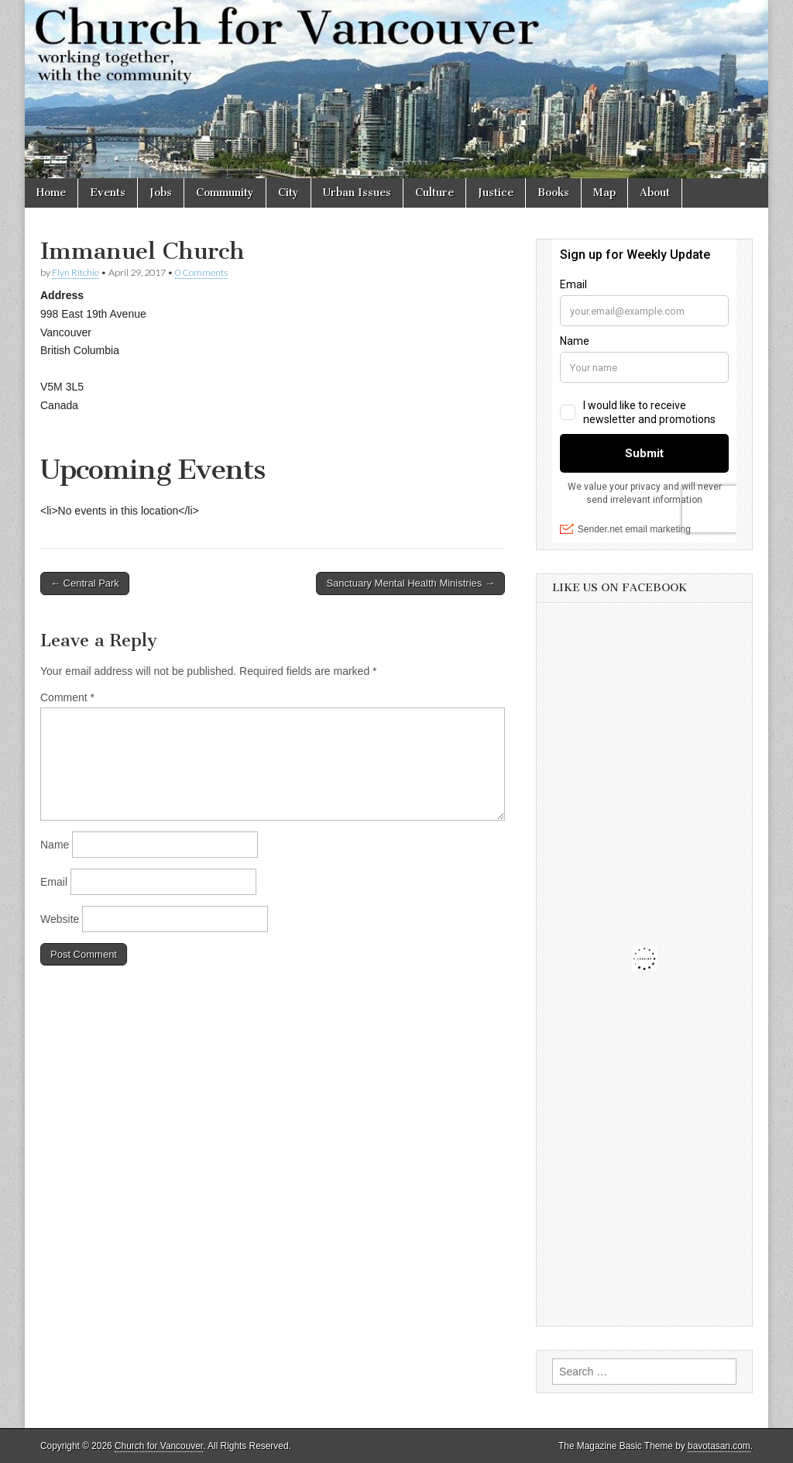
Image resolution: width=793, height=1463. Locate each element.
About (655, 192)
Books (553, 192)
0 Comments (201, 272)
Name (54, 844)
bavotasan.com (719, 1446)
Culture (434, 192)
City (288, 192)
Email (53, 882)
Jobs (160, 192)
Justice (495, 192)
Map (604, 192)
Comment (67, 697)
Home (51, 192)
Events (107, 192)
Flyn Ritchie (75, 272)
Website (59, 919)
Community (225, 192)
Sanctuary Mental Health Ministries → (410, 583)
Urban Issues (357, 192)
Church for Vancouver (159, 1446)
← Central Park (84, 583)
